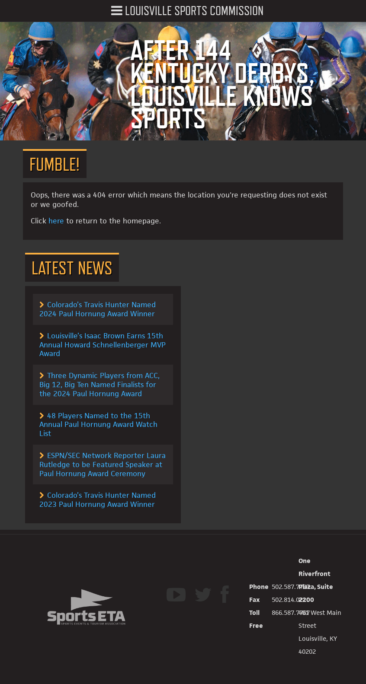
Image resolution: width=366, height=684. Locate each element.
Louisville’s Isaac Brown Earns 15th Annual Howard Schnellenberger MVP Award (102, 345)
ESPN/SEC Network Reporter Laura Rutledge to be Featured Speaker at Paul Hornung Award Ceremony (102, 464)
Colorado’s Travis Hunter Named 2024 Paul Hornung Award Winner (97, 309)
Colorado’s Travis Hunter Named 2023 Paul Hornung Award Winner (97, 499)
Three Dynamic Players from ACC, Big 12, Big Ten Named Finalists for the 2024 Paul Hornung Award (99, 384)
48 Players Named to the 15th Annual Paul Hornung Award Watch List (98, 425)
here (56, 221)
